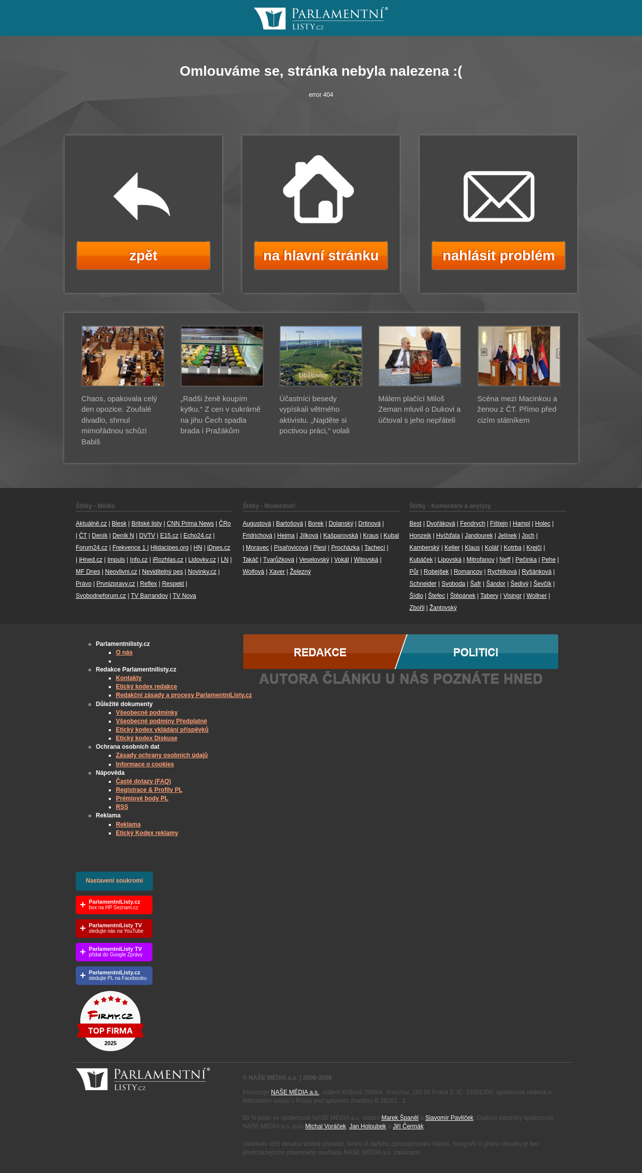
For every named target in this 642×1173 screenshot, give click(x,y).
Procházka (345, 547)
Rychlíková (502, 571)
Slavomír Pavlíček (449, 1117)
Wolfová (253, 571)
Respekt (173, 583)
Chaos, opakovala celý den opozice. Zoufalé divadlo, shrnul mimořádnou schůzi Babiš (119, 420)
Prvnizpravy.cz (115, 583)
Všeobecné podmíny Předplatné (161, 721)
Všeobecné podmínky (147, 712)
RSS (122, 806)
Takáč (250, 559)
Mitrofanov (480, 559)
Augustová (257, 523)
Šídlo (416, 595)
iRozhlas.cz (167, 559)
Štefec (436, 595)
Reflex (148, 583)
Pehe (549, 559)
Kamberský (424, 547)
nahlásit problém (498, 255)
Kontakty (128, 678)
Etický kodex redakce (146, 686)
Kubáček (421, 559)
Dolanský (341, 523)
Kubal (391, 535)
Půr (414, 571)
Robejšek (436, 571)
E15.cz (169, 535)
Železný (300, 571)
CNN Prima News (190, 523)
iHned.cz (90, 559)
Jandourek (479, 535)
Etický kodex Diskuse (147, 738)
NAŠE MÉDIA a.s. (295, 1092)
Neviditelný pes (162, 571)
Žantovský (443, 607)
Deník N (123, 535)
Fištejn (499, 523)
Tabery (489, 595)
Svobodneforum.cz (101, 595)
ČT (83, 535)
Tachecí (375, 547)
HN (198, 547)
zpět (143, 255)
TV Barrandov (149, 595)
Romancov (468, 571)
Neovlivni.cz (121, 571)
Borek (316, 523)
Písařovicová (291, 547)
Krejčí (534, 547)
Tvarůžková (278, 559)
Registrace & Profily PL (149, 789)
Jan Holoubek (367, 1126)
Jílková (308, 535)
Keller (452, 547)
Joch (528, 535)
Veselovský (314, 559)
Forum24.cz (91, 547)
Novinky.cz (202, 571)
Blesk (119, 523)
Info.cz (138, 559)
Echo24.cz (198, 535)
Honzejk (420, 535)
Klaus (472, 547)
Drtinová (369, 523)
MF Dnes (88, 571)
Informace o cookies (145, 764)
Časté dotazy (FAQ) (143, 781)
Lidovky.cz (202, 559)
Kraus (371, 535)
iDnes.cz (218, 547)
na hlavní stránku (321, 255)
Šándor (496, 583)
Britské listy (146, 523)
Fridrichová (257, 535)
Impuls (116, 559)
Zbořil (416, 607)
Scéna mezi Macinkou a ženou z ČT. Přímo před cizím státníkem (517, 409)
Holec (543, 523)
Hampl (521, 523)
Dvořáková (440, 523)
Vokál (341, 559)
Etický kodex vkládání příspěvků (162, 729)
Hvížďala (447, 535)
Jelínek (507, 535)
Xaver (277, 571)
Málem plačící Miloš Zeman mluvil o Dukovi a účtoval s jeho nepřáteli (419, 409)
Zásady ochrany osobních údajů (162, 755)
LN (224, 559)
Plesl (319, 547)
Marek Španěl (399, 1117)
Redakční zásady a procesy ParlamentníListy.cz (184, 695)
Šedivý (520, 583)
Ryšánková (536, 571)
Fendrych (472, 523)
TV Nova (184, 595)
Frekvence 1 (129, 547)
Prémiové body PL (142, 798)
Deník (99, 535)
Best (415, 523)
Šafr (475, 583)
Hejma (286, 535)
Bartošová (289, 523)
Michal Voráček (325, 1126)
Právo (83, 583)
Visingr (512, 595)
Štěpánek (462, 595)
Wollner (537, 595)
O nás (124, 652)
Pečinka (526, 559)
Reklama (128, 824)
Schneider (422, 583)
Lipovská (449, 559)
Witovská (366, 559)
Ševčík (542, 583)
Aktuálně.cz (91, 523)
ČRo (225, 523)
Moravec (257, 547)
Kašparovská (340, 535)
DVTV (147, 535)
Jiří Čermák (408, 1126)
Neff (505, 559)
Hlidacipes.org (169, 547)
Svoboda (453, 583)
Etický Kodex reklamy (147, 832)
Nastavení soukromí (114, 880)
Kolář (492, 547)
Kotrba (512, 547)
